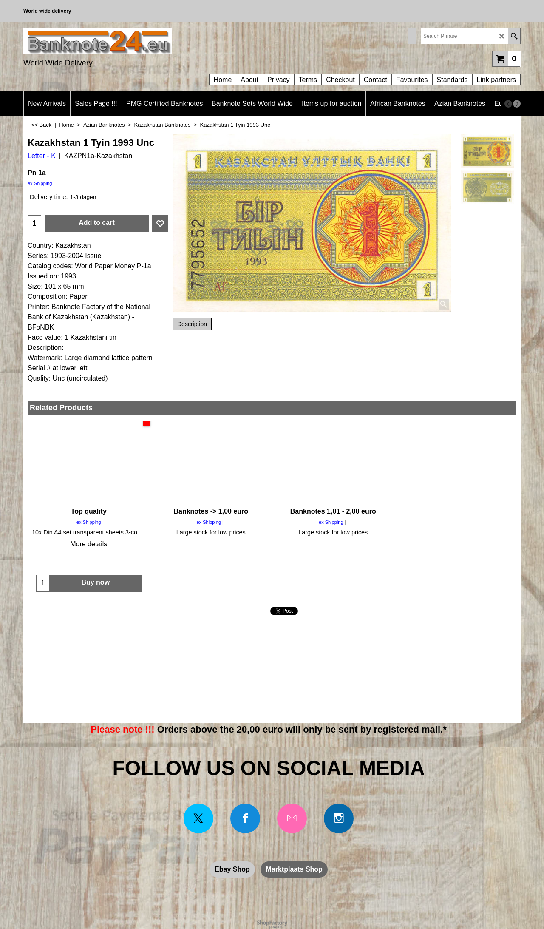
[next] (517, 104)
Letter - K (42, 155)
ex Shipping (40, 183)
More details (88, 544)
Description (192, 324)
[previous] (508, 104)
